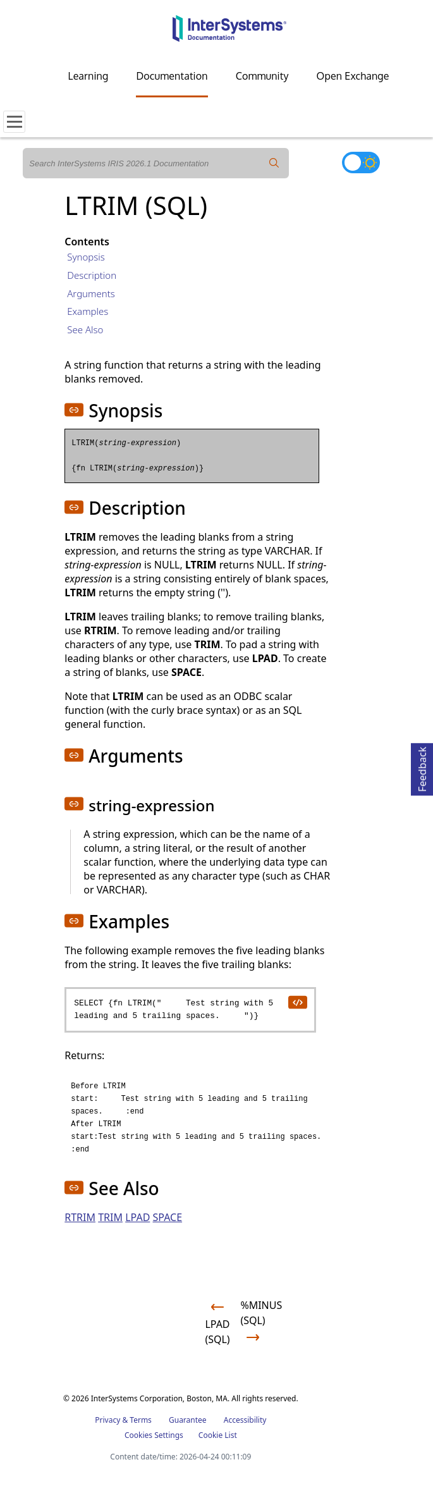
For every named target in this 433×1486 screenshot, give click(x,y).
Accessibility (245, 1420)
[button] (73, 409)
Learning (88, 76)
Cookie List (217, 1435)
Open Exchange (353, 76)
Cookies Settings (154, 1435)
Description (91, 275)
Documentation (171, 76)
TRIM (110, 1217)
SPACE (167, 1217)
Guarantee (188, 1420)
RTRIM (79, 1217)
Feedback (422, 767)
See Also (85, 329)
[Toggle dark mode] (361, 162)
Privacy (107, 1420)
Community (262, 76)
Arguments (91, 293)
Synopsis (86, 256)
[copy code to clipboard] (297, 1001)
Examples (87, 311)
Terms (141, 1420)
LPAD (137, 1217)
